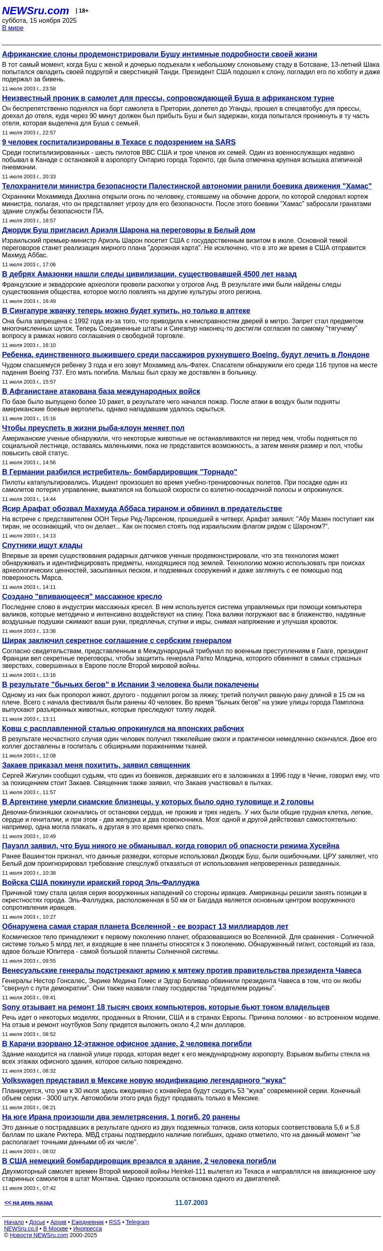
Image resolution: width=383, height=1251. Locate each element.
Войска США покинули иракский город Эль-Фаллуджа (101, 882)
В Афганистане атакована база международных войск (101, 391)
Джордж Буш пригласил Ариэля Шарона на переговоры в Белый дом (128, 230)
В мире (13, 27)
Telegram (138, 1222)
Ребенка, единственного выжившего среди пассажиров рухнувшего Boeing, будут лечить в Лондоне (186, 355)
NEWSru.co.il (21, 1228)
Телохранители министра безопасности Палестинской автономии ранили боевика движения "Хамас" (187, 186)
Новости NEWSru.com (39, 1235)
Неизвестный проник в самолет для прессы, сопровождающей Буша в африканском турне (168, 98)
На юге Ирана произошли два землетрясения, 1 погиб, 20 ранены (121, 1117)
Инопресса (87, 1228)
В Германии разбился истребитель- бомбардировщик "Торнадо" (120, 472)
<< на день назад (28, 1202)
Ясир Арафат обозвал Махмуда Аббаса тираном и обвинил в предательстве (142, 509)
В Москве (55, 1228)
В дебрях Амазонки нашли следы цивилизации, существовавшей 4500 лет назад (149, 274)
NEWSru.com (35, 10)
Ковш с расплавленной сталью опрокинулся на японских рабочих (123, 728)
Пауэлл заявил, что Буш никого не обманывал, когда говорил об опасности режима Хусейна (170, 846)
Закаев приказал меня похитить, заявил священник (96, 765)
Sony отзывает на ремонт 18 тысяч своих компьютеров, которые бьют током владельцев (166, 1007)
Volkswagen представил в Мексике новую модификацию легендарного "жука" (144, 1080)
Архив (58, 1222)
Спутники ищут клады (42, 545)
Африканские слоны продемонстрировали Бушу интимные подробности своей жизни (159, 54)
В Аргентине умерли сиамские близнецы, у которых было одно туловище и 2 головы (158, 802)
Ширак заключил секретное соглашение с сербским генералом (116, 640)
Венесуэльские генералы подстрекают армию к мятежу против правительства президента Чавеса (181, 970)
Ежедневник (88, 1222)
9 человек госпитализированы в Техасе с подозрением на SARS (119, 142)
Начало (14, 1222)
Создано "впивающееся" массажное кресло (82, 597)
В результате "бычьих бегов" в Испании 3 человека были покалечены (130, 684)
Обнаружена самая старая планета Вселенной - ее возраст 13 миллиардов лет (145, 926)
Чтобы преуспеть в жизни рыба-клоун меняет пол (93, 428)
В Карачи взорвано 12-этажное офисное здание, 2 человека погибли (127, 1044)
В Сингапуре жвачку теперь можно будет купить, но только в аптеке (126, 311)
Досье (37, 1222)
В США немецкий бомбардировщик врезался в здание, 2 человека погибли (139, 1161)
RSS (115, 1222)
